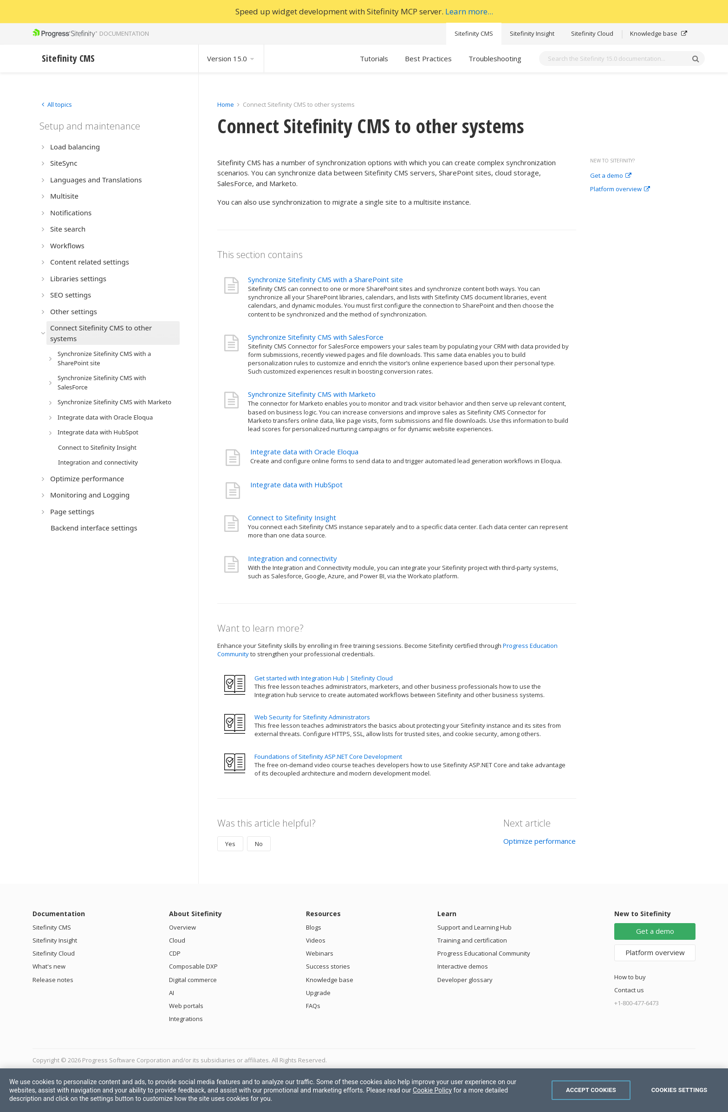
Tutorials (374, 58)
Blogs (313, 927)
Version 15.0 (231, 58)
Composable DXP (193, 966)
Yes (230, 844)
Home (225, 104)
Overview (182, 927)
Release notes (52, 980)
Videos (315, 940)
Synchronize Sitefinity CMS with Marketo (312, 394)
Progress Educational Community (483, 953)
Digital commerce (193, 980)
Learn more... (469, 11)
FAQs (313, 1006)
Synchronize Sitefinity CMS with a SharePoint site (325, 279)
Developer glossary (465, 980)
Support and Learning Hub (474, 927)
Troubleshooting (494, 58)
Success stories (328, 966)
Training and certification (472, 940)
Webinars (319, 953)
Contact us (629, 990)
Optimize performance (539, 841)
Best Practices (428, 58)
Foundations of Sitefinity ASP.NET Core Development (328, 756)
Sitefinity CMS (474, 33)
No (259, 844)
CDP (175, 953)
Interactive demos (462, 966)
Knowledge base (658, 33)
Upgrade (318, 993)
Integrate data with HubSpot (296, 484)
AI (171, 993)
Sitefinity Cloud (592, 33)
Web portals (186, 1006)
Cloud (177, 940)
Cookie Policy (432, 1090)
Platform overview (620, 189)
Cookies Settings (679, 1089)
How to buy (630, 977)
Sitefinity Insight (532, 33)
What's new (48, 966)
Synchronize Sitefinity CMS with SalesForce (316, 337)
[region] (364, 1090)
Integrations (186, 1019)
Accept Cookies (591, 1089)
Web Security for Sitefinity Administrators (312, 717)
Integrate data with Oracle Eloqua (304, 451)
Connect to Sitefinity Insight (292, 517)
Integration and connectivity (292, 558)
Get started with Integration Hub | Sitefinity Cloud (323, 678)
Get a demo (610, 176)
